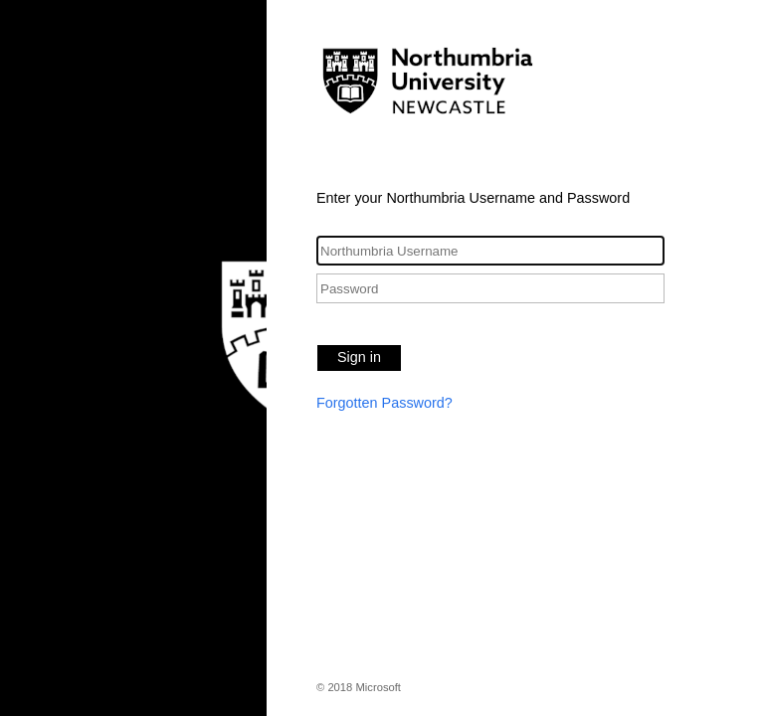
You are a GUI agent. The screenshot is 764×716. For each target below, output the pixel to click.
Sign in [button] (359, 357)
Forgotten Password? (384, 403)
